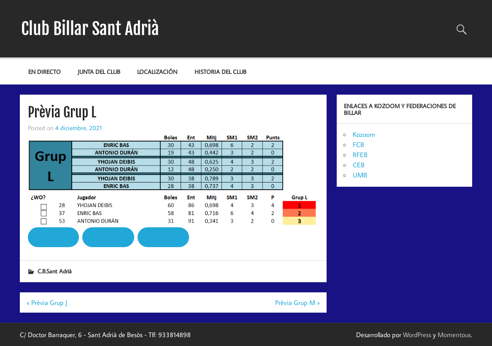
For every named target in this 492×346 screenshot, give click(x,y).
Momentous (454, 334)
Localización (157, 72)
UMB (360, 175)
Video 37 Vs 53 (53, 236)
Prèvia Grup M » (297, 302)
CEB (359, 165)
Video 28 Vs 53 (108, 236)
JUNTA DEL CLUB (99, 72)
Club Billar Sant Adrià (90, 28)
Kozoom (364, 134)
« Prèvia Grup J (47, 302)
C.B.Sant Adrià (55, 271)
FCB (358, 144)
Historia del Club (220, 72)
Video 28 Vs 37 (163, 236)
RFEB (360, 154)
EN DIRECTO (44, 72)
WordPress (417, 334)
